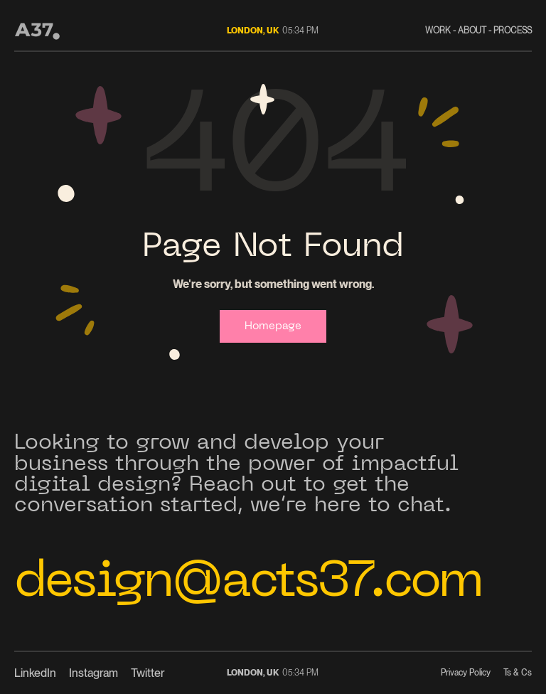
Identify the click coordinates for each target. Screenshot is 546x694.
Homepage (273, 326)
